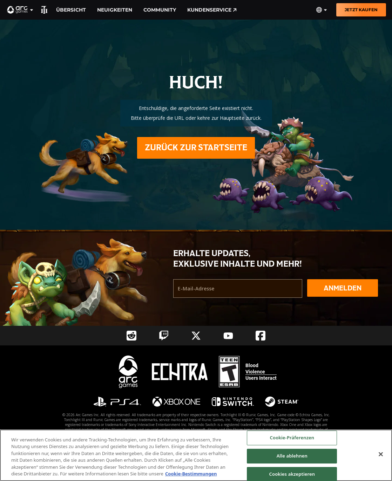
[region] (196, 455)
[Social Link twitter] (196, 336)
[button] (20, 9)
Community (159, 10)
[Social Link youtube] (228, 335)
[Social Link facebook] (260, 335)
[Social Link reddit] (131, 335)
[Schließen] (380, 454)
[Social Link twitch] (164, 336)
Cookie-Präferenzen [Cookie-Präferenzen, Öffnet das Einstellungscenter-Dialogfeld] (292, 438)
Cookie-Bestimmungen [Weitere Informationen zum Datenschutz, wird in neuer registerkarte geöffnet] (191, 473)
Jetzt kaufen (361, 9)
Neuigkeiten (114, 10)
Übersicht (71, 10)
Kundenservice (212, 10)
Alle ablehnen (292, 456)
